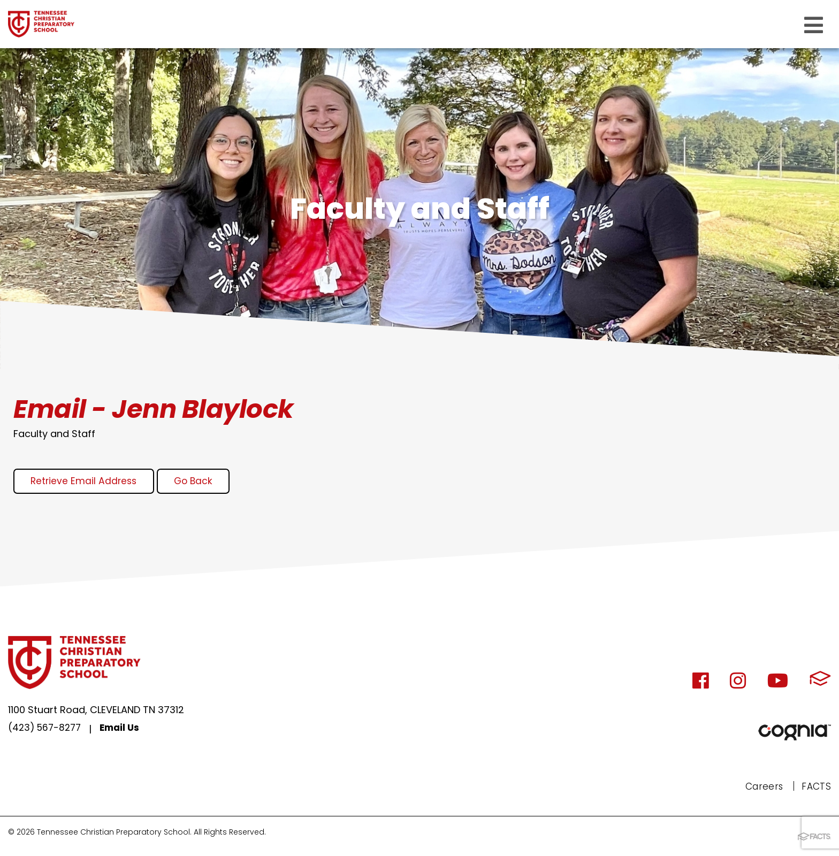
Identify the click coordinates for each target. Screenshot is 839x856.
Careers (762, 787)
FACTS (815, 787)
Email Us (125, 730)
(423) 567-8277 (46, 730)
